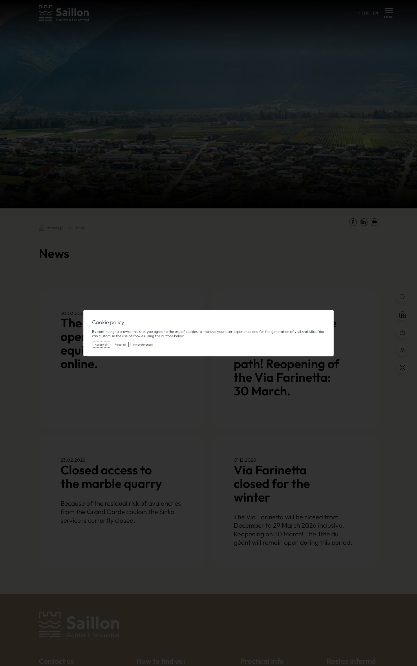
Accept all (101, 344)
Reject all (120, 344)
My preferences (143, 344)
